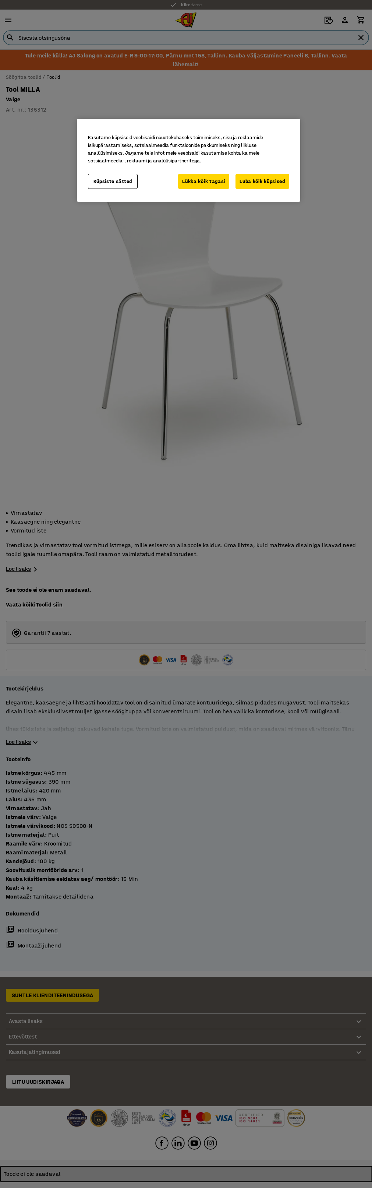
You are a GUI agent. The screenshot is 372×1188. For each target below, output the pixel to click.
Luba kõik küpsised (262, 181)
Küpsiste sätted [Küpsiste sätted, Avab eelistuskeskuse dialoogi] (112, 181)
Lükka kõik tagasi (203, 181)
